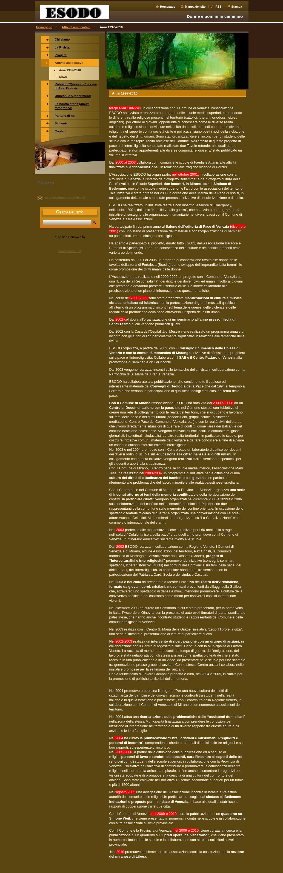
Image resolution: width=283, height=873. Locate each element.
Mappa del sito (195, 6)
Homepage (167, 6)
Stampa (236, 6)
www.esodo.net (69, 251)
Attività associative (76, 27)
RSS (218, 6)
